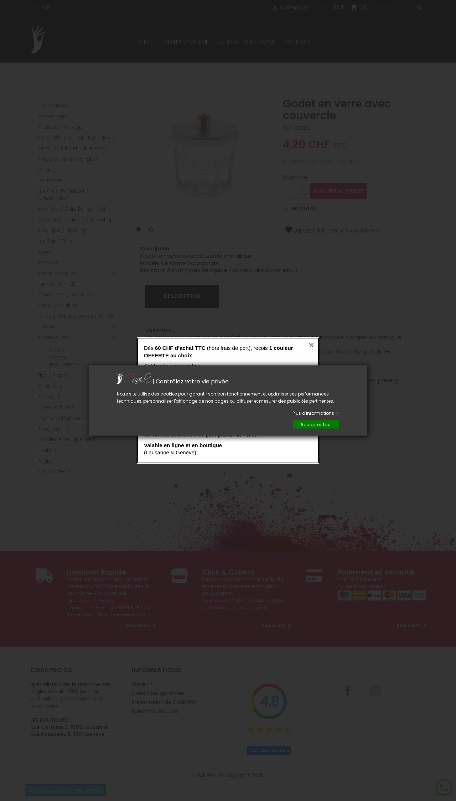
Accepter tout (316, 424)
